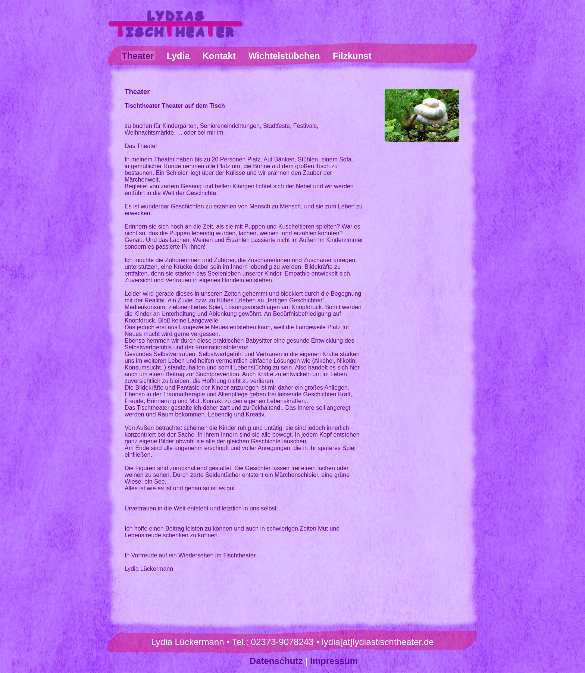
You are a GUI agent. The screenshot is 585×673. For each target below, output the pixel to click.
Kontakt (219, 56)
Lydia (178, 56)
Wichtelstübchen (284, 56)
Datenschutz (276, 661)
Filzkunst (352, 56)
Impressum (334, 661)
